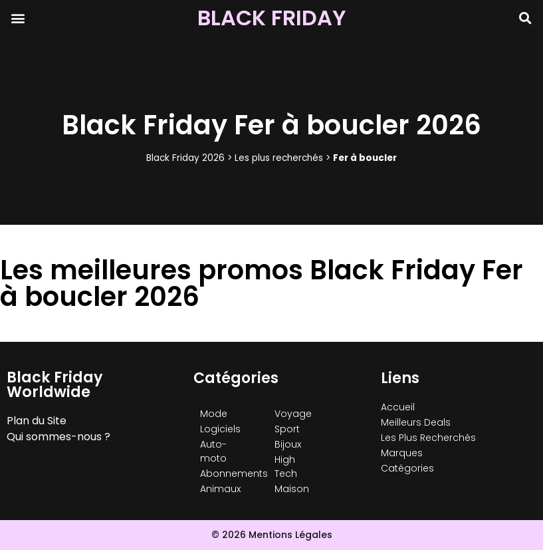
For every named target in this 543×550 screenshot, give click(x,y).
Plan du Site (36, 420)
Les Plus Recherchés (428, 437)
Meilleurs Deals (416, 422)
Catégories (407, 468)
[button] (18, 18)
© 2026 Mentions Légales (271, 534)
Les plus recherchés (279, 158)
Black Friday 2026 (185, 158)
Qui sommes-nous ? (58, 436)
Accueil (398, 407)
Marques (402, 453)
